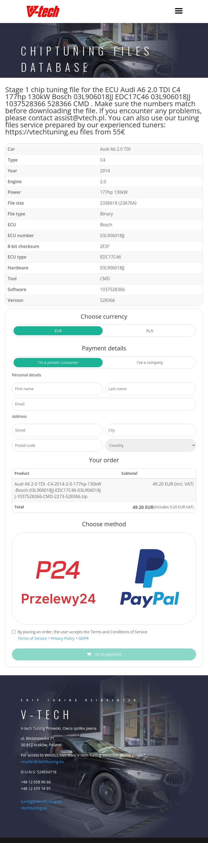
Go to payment (104, 654)
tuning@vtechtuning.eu (41, 801)
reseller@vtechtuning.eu (42, 761)
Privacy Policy (63, 638)
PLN (149, 330)
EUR (58, 330)
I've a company (150, 362)
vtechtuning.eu (34, 807)
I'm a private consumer (58, 362)
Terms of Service (33, 638)
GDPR (83, 638)
